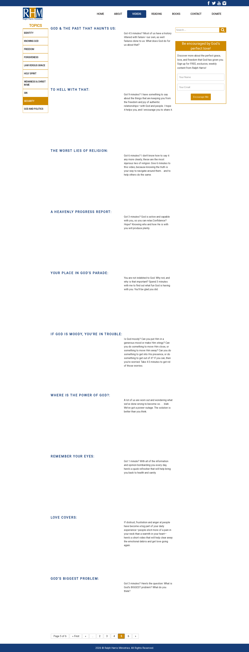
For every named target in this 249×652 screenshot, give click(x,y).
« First (75, 636)
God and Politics (33, 109)
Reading (156, 13)
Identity (28, 33)
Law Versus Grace (34, 65)
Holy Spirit (30, 73)
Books (176, 13)
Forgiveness (31, 57)
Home (100, 13)
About (118, 13)
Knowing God (31, 41)
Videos (136, 13)
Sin (25, 93)
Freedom (29, 49)
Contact (195, 13)
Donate (216, 13)
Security (29, 101)
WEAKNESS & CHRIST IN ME (35, 83)
